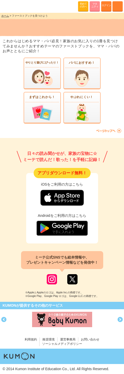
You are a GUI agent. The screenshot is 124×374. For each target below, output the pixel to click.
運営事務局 (67, 339)
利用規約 (31, 339)
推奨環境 (48, 339)
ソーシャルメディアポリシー (62, 344)
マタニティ (94, 5)
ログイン (106, 5)
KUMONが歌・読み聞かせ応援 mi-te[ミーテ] (16, 6)
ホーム (5, 15)
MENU (117, 6)
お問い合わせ (90, 339)
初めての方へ (83, 5)
